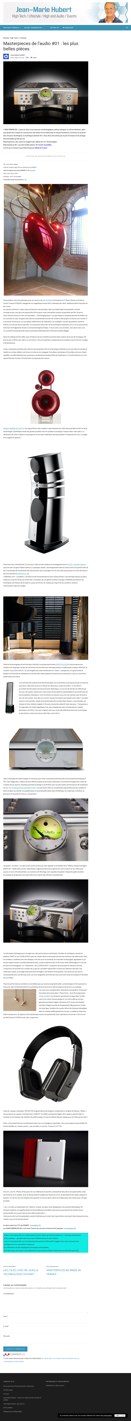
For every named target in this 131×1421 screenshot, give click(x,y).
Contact (6, 1394)
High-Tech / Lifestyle (18, 38)
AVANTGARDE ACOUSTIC (13, 428)
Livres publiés (8, 1407)
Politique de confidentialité (12, 1411)
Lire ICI (32, 170)
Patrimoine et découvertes (55, 1385)
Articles (6, 38)
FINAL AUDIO (44, 996)
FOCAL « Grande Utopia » (76, 564)
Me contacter (68, 27)
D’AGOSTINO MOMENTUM (23, 788)
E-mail (6, 1326)
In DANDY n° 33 (22, 573)
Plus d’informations (106, 1415)
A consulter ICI (70, 1228)
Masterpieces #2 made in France (64, 1272)
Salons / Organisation (32, 27)
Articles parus (8, 1390)
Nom (5, 1316)
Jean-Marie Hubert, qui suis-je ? (14, 1404)
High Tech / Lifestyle (11, 27)
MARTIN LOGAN (62, 664)
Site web (6, 1336)
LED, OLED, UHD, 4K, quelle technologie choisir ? (21, 1272)
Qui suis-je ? (54, 27)
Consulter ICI (35, 1225)
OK (118, 1415)
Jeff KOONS (47, 300)
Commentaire (9, 1293)
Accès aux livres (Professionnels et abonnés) (18, 1386)
